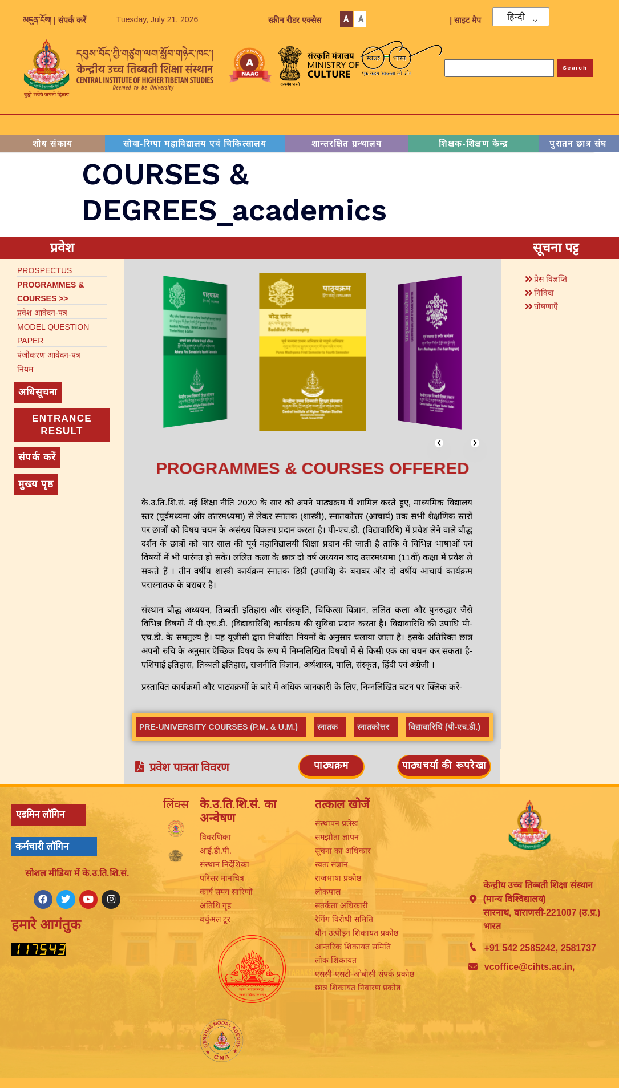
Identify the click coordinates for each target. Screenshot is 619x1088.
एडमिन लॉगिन (40, 815)
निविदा (544, 292)
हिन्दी (516, 17)
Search (575, 67)
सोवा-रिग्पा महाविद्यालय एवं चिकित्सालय (194, 143)
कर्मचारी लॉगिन (41, 847)
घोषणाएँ (546, 306)
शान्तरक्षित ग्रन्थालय (346, 143)
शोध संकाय (53, 143)
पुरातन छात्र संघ (577, 143)
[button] (439, 443)
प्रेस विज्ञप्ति (550, 279)
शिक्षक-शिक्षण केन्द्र (473, 143)
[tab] (221, 727)
